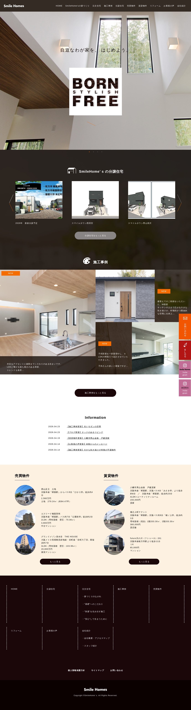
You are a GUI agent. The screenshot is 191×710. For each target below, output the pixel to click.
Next (179, 202)
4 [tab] (101, 151)
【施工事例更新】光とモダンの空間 (84, 426)
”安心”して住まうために (95, 619)
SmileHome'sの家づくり (77, 6)
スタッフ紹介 (90, 646)
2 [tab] (93, 151)
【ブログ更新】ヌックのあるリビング (85, 432)
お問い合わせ (116, 670)
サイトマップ (97, 670)
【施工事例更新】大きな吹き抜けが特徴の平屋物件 (91, 450)
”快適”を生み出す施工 (94, 611)
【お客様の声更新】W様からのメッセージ (87, 444)
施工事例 (108, 6)
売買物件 (131, 6)
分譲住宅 (120, 6)
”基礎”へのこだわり (93, 604)
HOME (59, 6)
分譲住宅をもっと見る (95, 235)
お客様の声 (169, 6)
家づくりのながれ (92, 596)
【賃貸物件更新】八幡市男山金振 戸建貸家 (88, 438)
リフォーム (155, 6)
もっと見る (55, 562)
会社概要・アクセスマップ (97, 638)
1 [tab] (89, 151)
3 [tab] (97, 151)
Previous (11, 202)
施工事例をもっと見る (95, 393)
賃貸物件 (143, 6)
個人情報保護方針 (76, 670)
